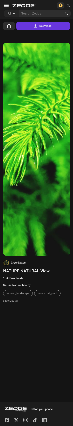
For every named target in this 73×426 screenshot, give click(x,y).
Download (42, 26)
